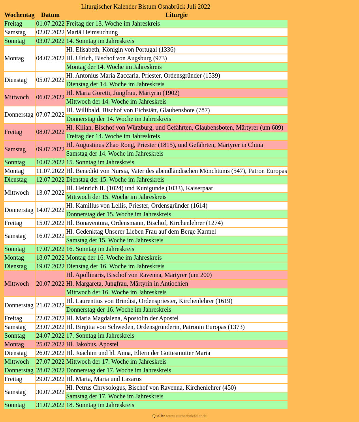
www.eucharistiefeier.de (186, 416)
